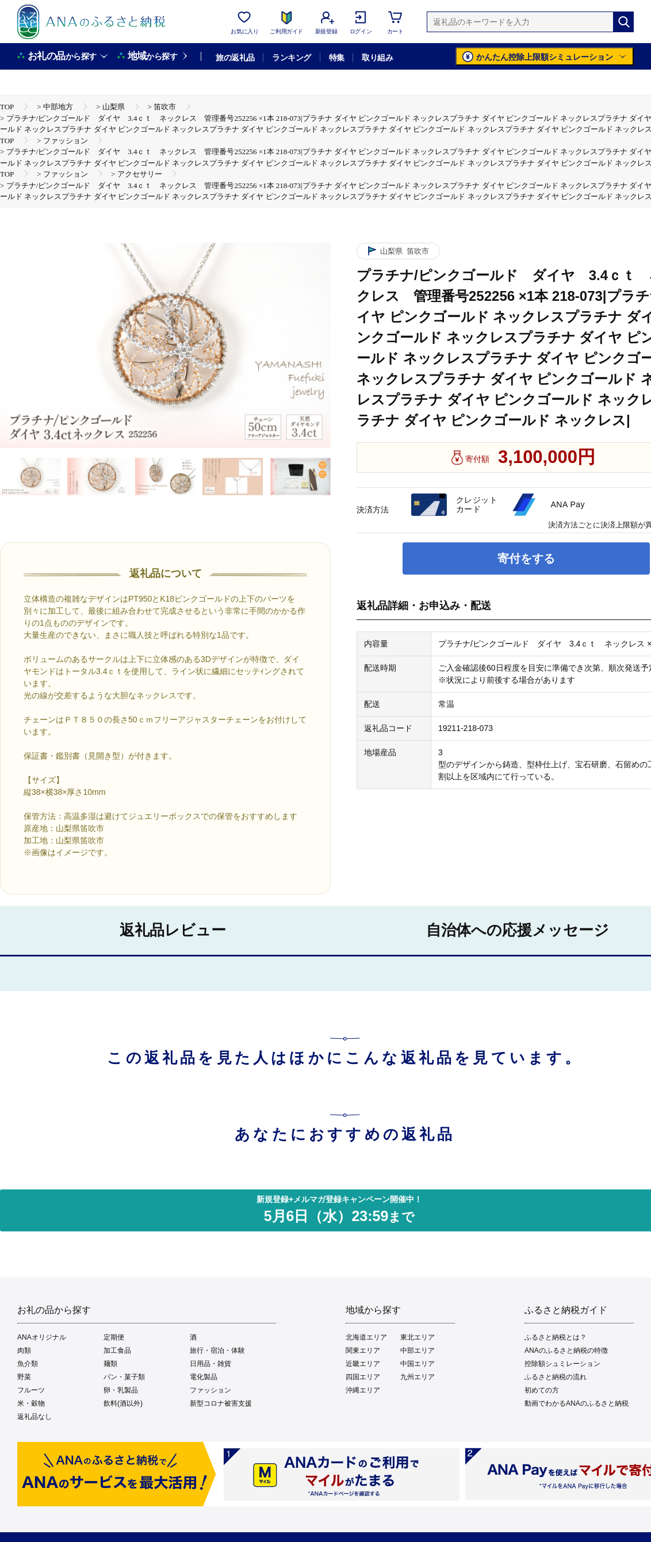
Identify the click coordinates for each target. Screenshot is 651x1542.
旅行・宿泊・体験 (217, 1350)
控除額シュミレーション (562, 1364)
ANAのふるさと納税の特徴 (566, 1350)
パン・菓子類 (124, 1377)
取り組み (377, 57)
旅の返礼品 (235, 57)
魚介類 (27, 1364)
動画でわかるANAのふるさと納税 (576, 1403)
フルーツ (31, 1390)
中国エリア (417, 1364)
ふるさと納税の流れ (555, 1377)
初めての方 (541, 1390)
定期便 (114, 1337)
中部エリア (417, 1350)
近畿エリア (363, 1364)
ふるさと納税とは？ (555, 1337)
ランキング (291, 57)
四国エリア (363, 1377)
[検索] (623, 22)
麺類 (110, 1364)
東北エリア (417, 1337)
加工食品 (117, 1350)
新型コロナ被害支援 (221, 1403)
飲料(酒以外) (123, 1403)
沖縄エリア (363, 1390)
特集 (336, 57)
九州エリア (417, 1377)
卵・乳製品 (121, 1390)
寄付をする (526, 558)
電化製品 (203, 1377)
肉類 (24, 1350)
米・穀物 (31, 1403)
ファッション (210, 1390)
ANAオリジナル (41, 1337)
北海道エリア (366, 1337)
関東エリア (363, 1350)
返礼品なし (34, 1417)
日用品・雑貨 (210, 1364)
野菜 (24, 1377)
